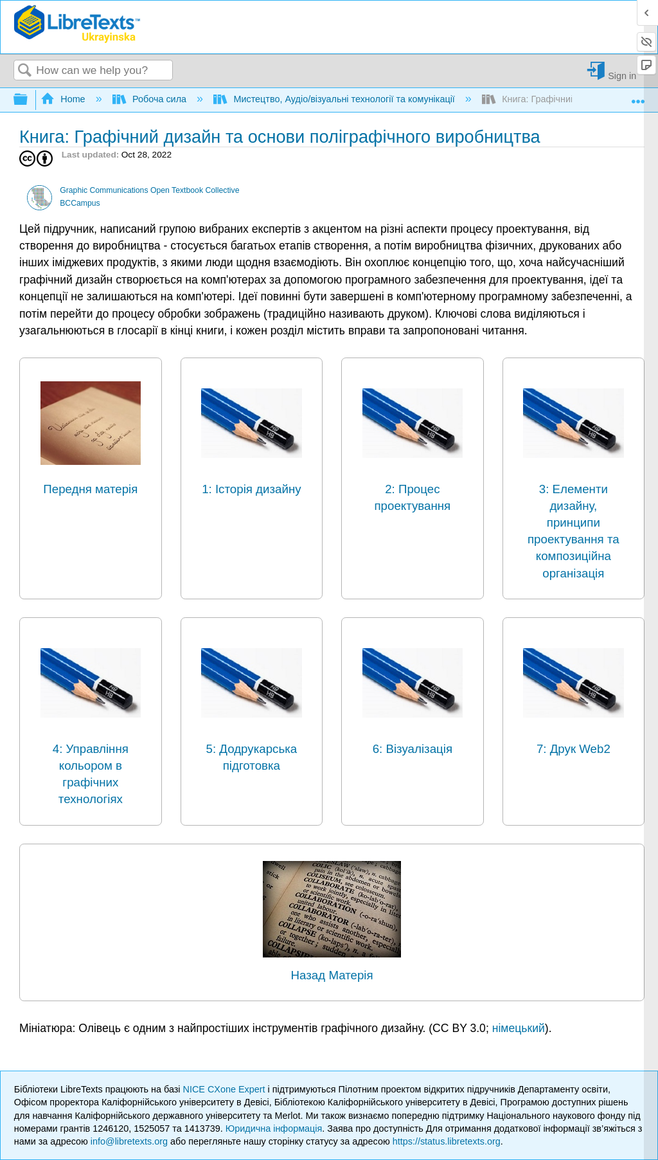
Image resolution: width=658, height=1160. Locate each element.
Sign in (622, 75)
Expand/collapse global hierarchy (29, 100)
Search (25, 71)
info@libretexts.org (129, 1141)
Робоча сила (150, 99)
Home (64, 99)
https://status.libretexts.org (447, 1141)
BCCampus (80, 203)
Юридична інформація (274, 1128)
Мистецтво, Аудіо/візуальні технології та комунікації (335, 99)
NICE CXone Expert (225, 1089)
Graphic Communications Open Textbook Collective (149, 190)
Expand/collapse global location (638, 96)
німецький (518, 1028)
